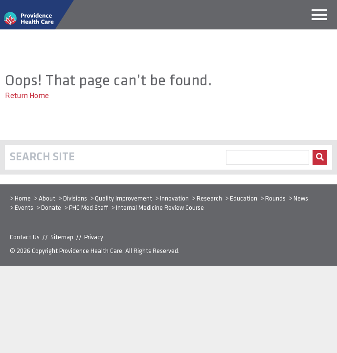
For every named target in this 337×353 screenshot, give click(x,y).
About (47, 199)
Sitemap (61, 237)
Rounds (275, 199)
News (300, 199)
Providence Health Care (90, 251)
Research (209, 199)
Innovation (174, 199)
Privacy (93, 237)
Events (24, 208)
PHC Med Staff (88, 208)
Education (243, 199)
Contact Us (25, 237)
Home (23, 199)
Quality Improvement (123, 199)
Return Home (27, 96)
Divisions (75, 199)
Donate (51, 208)
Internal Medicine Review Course (160, 208)
